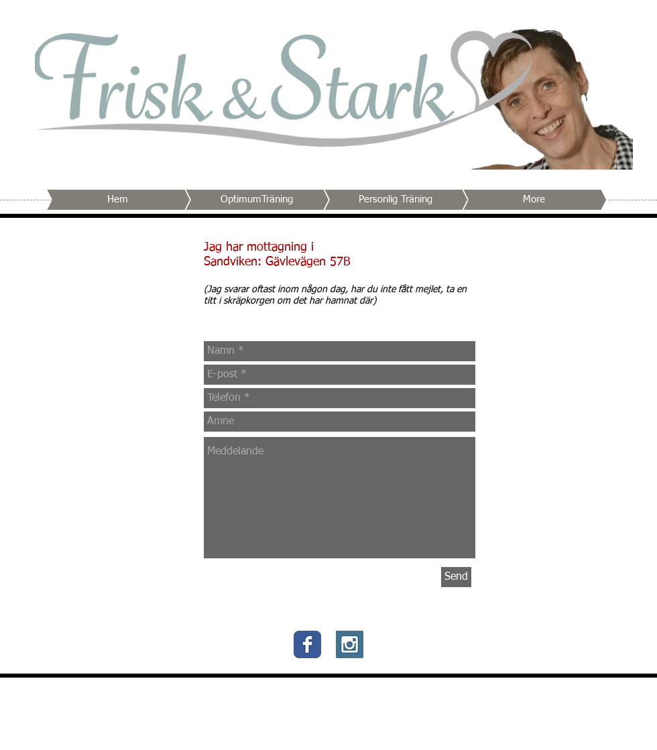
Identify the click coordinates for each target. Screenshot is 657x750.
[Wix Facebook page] (307, 644)
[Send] (456, 577)
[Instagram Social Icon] (349, 644)
